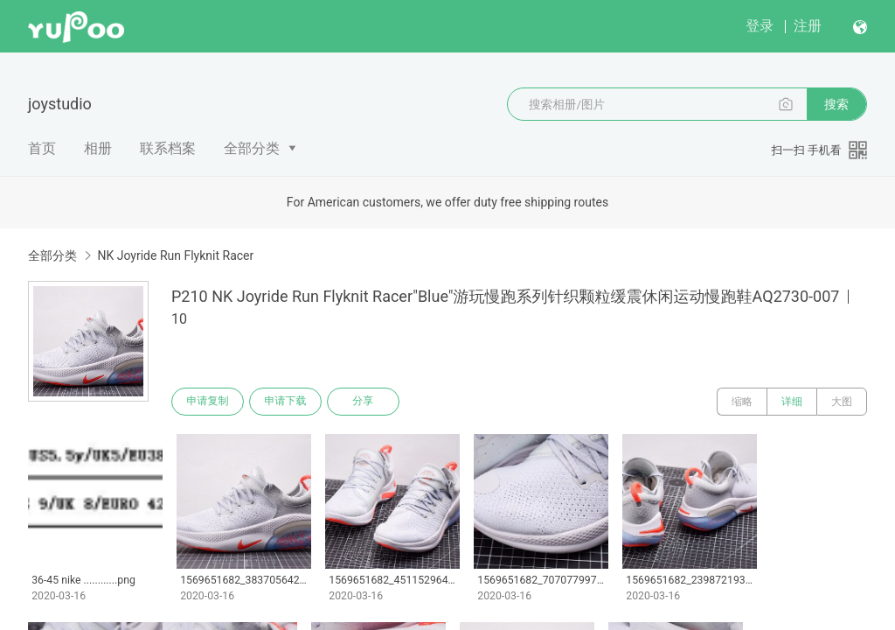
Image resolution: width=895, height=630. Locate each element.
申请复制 (208, 402)
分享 (365, 402)
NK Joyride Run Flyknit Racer (175, 255)
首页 (42, 148)
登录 (760, 26)
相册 (98, 148)
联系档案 (168, 148)
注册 (808, 26)
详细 (791, 402)
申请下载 (287, 402)
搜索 (836, 104)
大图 (841, 402)
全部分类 (252, 148)
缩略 (742, 402)
